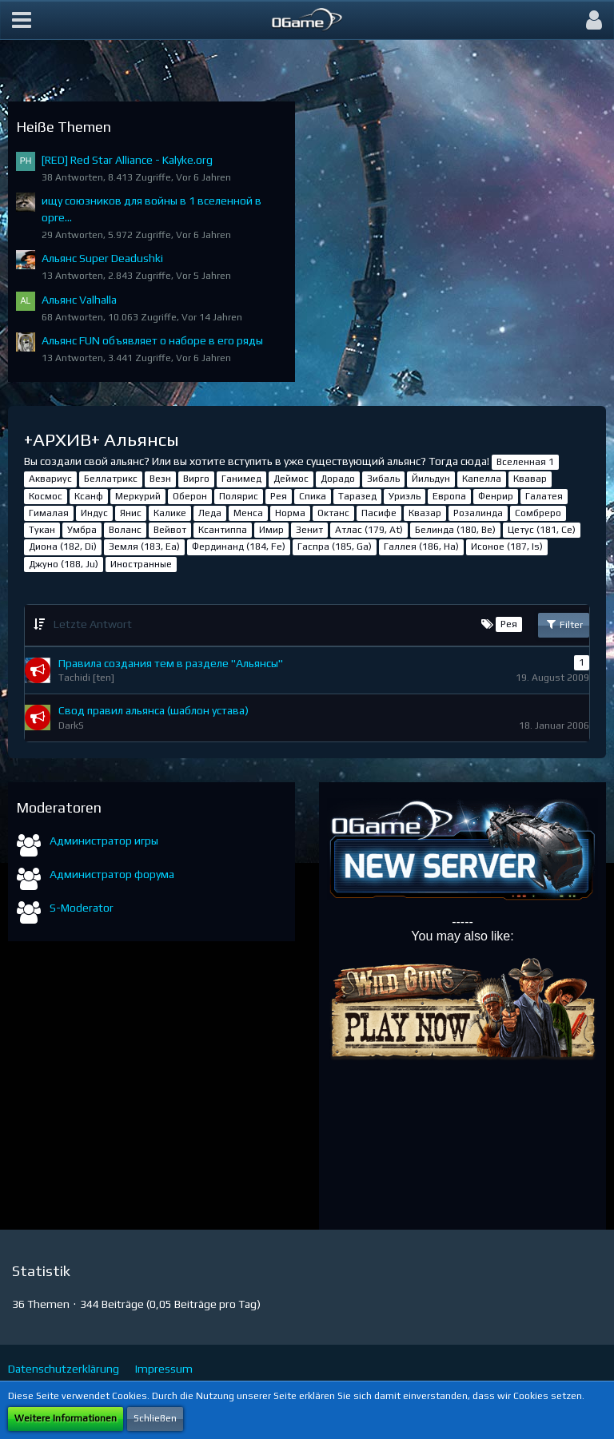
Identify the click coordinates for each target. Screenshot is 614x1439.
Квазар (425, 513)
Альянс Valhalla (79, 299)
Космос (45, 496)
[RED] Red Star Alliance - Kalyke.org (127, 159)
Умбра (82, 529)
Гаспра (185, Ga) (334, 546)
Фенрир (495, 496)
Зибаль (383, 478)
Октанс (333, 513)
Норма (290, 513)
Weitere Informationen (65, 1418)
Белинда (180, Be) (455, 529)
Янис (131, 513)
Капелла (481, 478)
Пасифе (379, 513)
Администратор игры (104, 840)
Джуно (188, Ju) (63, 564)
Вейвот (170, 529)
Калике (170, 513)
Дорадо (338, 478)
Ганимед (241, 478)
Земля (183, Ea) (144, 546)
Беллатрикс (111, 478)
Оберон (190, 496)
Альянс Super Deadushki (102, 258)
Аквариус (50, 478)
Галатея (544, 496)
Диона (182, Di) (63, 546)
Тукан (42, 529)
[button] (21, 20)
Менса (248, 513)
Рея (278, 496)
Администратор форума (112, 874)
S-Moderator (82, 907)
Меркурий (138, 496)
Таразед (357, 496)
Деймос (291, 478)
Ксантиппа (222, 529)
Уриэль (405, 496)
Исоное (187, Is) (507, 546)
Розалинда (478, 513)
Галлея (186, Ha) (421, 546)
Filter (563, 624)
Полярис (238, 496)
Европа (449, 496)
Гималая (49, 513)
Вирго (196, 478)
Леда (209, 513)
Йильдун (431, 478)
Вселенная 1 (525, 461)
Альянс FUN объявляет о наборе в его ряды (152, 340)
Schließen (155, 1418)
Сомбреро (538, 513)
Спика (312, 496)
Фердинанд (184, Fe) (238, 546)
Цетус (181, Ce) (542, 529)
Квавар (530, 478)
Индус (94, 513)
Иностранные (141, 564)
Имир (271, 529)
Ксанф (88, 496)
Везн (160, 478)
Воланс (125, 529)
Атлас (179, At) (369, 529)
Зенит (309, 529)
